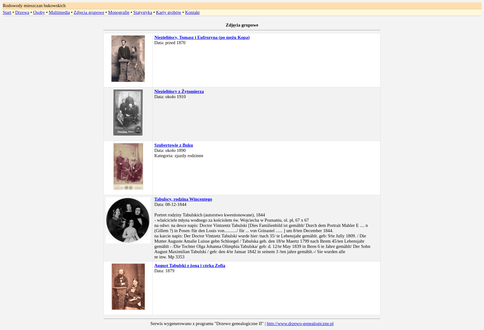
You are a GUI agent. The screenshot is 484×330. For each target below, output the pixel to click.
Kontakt (192, 12)
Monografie (118, 12)
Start (7, 12)
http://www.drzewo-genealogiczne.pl (300, 323)
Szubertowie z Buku (173, 145)
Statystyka (142, 12)
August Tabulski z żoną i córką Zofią (189, 265)
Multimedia (59, 12)
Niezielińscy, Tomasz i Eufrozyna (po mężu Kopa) (202, 37)
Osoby (39, 12)
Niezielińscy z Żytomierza (179, 91)
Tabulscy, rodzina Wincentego (183, 199)
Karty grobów (168, 12)
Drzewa (22, 12)
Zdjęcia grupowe (89, 12)
